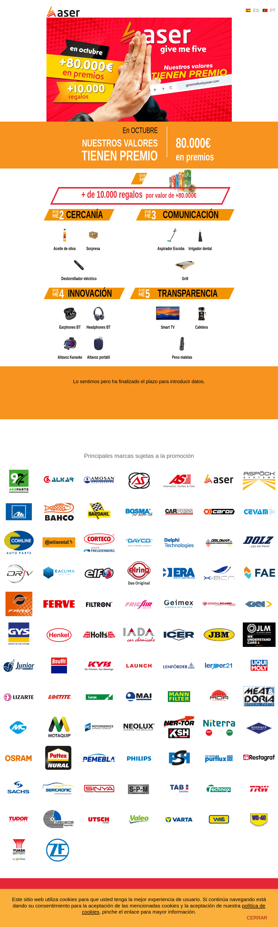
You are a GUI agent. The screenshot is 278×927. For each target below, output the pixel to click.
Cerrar (257, 918)
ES (252, 10)
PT (269, 10)
